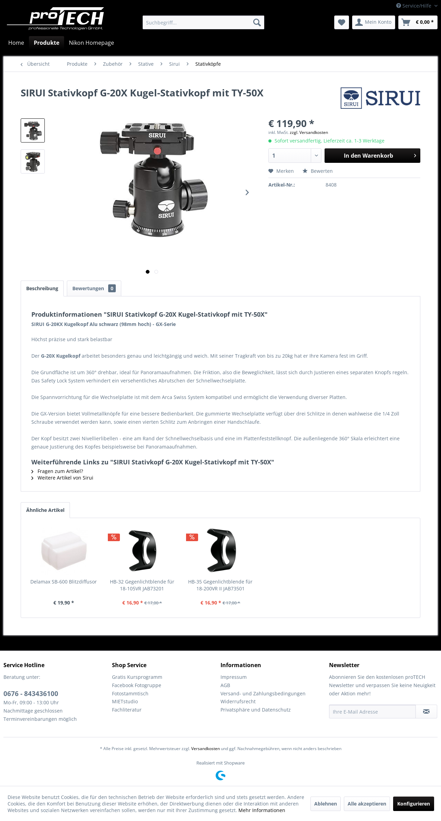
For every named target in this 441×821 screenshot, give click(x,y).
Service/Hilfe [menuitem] (414, 5)
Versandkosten (205, 748)
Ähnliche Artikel (45, 510)
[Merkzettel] (341, 22)
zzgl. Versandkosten (309, 132)
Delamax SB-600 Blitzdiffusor (63, 581)
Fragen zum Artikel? (57, 471)
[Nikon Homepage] (91, 42)
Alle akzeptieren (367, 803)
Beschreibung (42, 288)
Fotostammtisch (130, 693)
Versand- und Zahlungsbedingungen (263, 693)
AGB (225, 685)
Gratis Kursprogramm (137, 677)
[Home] (16, 42)
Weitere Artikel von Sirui (62, 477)
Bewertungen (94, 288)
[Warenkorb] (418, 22)
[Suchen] (257, 22)
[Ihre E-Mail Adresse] (372, 711)
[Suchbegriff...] (203, 22)
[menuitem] (203, 22)
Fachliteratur (127, 709)
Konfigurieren (413, 803)
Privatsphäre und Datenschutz (255, 709)
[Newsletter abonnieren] (426, 711)
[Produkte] (46, 42)
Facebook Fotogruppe (136, 685)
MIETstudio (125, 701)
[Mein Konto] (373, 22)
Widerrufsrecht (238, 701)
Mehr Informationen (261, 810)
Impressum (233, 677)
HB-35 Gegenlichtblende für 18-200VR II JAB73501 (220, 585)
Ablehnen (325, 803)
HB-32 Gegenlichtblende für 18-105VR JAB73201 (142, 585)
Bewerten (317, 171)
